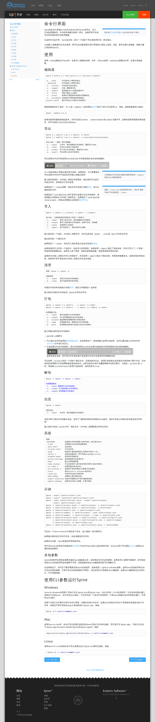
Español (133, 5)
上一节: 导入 (52, 659)
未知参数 (16, 63)
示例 (14, 60)
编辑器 (15, 34)
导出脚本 (113, 32)
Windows (16, 69)
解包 (14, 50)
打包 (14, 47)
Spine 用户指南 (15, 24)
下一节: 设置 (137, 659)
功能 (28, 14)
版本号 (94, 107)
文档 (46, 702)
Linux (15, 76)
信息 (14, 53)
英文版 (76, 685)
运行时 (45, 14)
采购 (144, 14)
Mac (14, 72)
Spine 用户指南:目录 (95, 670)
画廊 (36, 14)
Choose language (24, 714)
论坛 (50, 5)
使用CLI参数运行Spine (19, 66)
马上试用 (130, 14)
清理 (14, 43)
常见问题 (65, 14)
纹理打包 (84, 200)
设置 (38, 79)
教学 (55, 14)
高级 (14, 56)
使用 (13, 30)
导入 (14, 40)
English (126, 5)
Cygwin (133, 546)
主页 (33, 5)
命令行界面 (14, 27)
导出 (14, 37)
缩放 (95, 243)
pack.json (50, 343)
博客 (18, 698)
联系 (59, 5)
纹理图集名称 (72, 341)
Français (140, 5)
